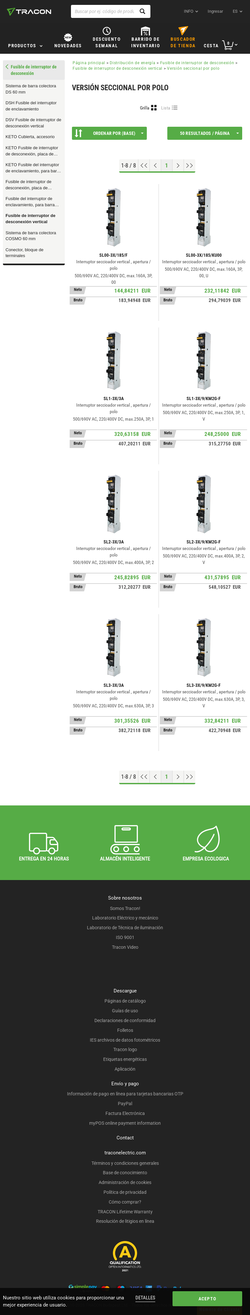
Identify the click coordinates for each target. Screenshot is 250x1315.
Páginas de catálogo (125, 1001)
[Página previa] (155, 165)
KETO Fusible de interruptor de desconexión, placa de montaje (32, 151)
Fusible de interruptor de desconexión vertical (30, 218)
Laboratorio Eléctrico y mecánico (125, 917)
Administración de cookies (125, 1182)
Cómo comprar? (125, 1202)
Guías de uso (125, 1010)
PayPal (125, 1103)
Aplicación (125, 1069)
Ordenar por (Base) (109, 133)
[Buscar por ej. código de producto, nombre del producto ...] (110, 11)
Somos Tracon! (125, 908)
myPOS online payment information (125, 1123)
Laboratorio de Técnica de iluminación (125, 927)
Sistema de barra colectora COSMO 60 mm (31, 235)
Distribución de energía (132, 63)
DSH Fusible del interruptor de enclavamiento (31, 105)
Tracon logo (125, 1049)
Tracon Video (125, 947)
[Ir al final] (189, 165)
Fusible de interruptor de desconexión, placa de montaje (28, 185)
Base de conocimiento (125, 1172)
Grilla (145, 107)
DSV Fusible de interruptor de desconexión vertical (33, 122)
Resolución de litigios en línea (125, 1221)
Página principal (89, 63)
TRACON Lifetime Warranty (125, 1211)
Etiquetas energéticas (125, 1059)
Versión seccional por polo (193, 68)
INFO (188, 11)
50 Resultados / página (209, 133)
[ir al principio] (144, 165)
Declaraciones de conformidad (125, 1020)
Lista (166, 107)
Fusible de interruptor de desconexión (197, 63)
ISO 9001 (125, 937)
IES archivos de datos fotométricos (125, 1040)
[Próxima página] (178, 165)
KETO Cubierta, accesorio (30, 136)
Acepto (207, 1298)
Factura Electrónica (125, 1113)
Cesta (211, 45)
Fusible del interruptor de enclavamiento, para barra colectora (30, 202)
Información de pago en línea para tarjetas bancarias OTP (125, 1093)
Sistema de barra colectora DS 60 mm (31, 88)
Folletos (125, 1030)
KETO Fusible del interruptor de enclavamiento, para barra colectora (33, 168)
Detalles (145, 1298)
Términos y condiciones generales (125, 1163)
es (235, 11)
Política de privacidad (125, 1192)
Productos (22, 45)
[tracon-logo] (29, 12)
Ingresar (215, 11)
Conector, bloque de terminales (24, 252)
